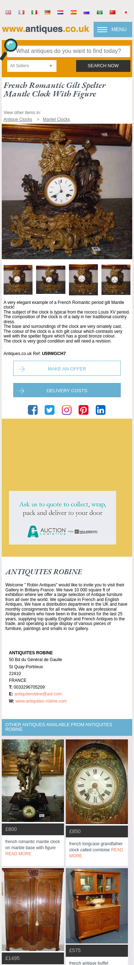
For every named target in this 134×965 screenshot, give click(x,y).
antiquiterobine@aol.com (38, 693)
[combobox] (31, 66)
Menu (118, 29)
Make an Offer (67, 368)
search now (103, 65)
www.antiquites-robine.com (40, 701)
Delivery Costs (67, 390)
